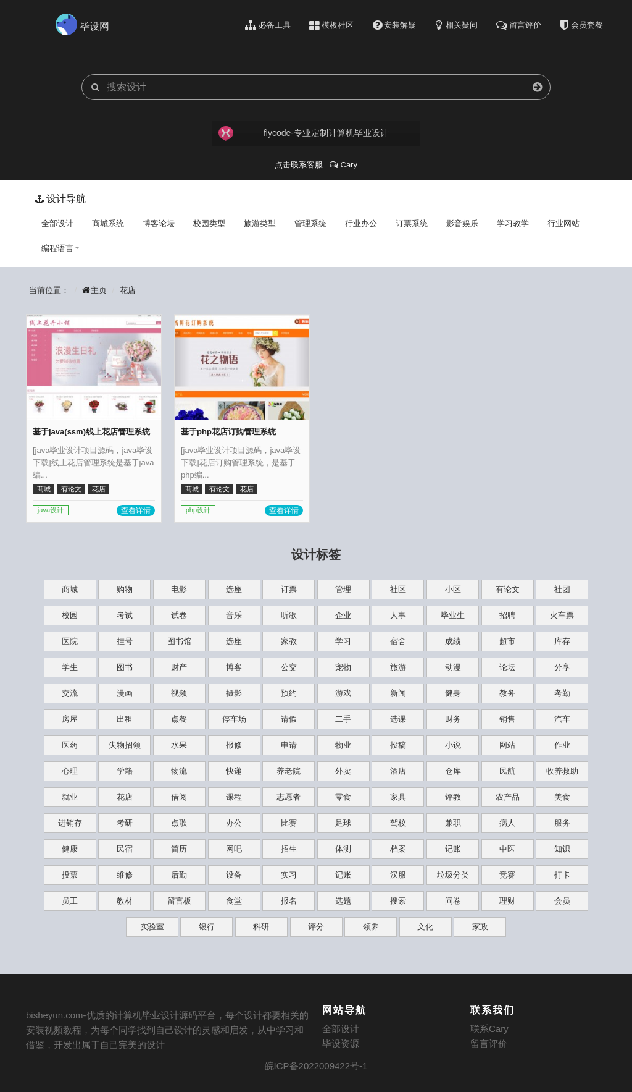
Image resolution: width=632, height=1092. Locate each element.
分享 (562, 667)
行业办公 (361, 223)
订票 (289, 589)
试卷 (179, 615)
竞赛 (507, 874)
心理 (70, 771)
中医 (507, 848)
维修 (125, 874)
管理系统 (310, 223)
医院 (70, 641)
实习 (289, 874)
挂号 (125, 641)
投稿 (398, 745)
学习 (343, 641)
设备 (234, 874)
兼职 (453, 822)
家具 (398, 797)
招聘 (507, 615)
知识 (562, 848)
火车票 (562, 615)
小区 (453, 589)
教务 (507, 693)
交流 (70, 693)
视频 (179, 693)
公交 (289, 667)
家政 (480, 926)
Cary (343, 164)
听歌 (289, 615)
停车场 (234, 719)
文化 (425, 926)
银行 (207, 926)
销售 (507, 719)
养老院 (288, 771)
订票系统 (412, 223)
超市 (507, 641)
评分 (316, 926)
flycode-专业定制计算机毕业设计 (303, 133)
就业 (70, 797)
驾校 (398, 822)
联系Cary (489, 1028)
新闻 (398, 693)
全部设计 (57, 223)
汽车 (562, 719)
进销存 (70, 822)
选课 (398, 719)
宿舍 (398, 641)
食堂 (234, 900)
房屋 (70, 719)
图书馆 (179, 641)
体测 (343, 848)
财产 (179, 667)
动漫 (453, 667)
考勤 (562, 693)
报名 (289, 900)
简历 (179, 848)
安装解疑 (395, 25)
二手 (343, 719)
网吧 (234, 848)
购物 (125, 589)
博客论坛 (159, 223)
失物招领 (125, 745)
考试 (125, 615)
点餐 (179, 719)
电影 (179, 589)
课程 (234, 797)
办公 (234, 822)
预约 (289, 693)
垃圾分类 (453, 874)
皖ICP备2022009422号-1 (316, 1065)
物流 (179, 771)
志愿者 (288, 797)
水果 (179, 745)
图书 (125, 667)
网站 (507, 745)
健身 (453, 693)
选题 (343, 900)
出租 (125, 719)
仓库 (453, 771)
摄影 (234, 693)
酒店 (398, 771)
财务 (453, 719)
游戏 (343, 693)
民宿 (125, 848)
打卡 (562, 874)
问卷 (453, 900)
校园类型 (209, 223)
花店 (128, 290)
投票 (70, 874)
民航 (507, 771)
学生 (70, 667)
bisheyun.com (54, 1015)
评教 (453, 797)
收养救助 (562, 771)
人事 (398, 615)
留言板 (179, 900)
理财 (507, 900)
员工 (70, 900)
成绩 (453, 641)
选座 (234, 589)
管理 (343, 589)
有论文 (508, 589)
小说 (453, 745)
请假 (289, 719)
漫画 (125, 693)
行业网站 (563, 223)
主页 (94, 290)
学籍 (125, 771)
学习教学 (513, 223)
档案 (398, 848)
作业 (562, 745)
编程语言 (60, 248)
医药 (70, 745)
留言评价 (488, 1043)
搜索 (398, 900)
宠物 (343, 667)
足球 (343, 822)
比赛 (289, 822)
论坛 (507, 667)
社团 (562, 589)
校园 (70, 615)
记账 (453, 848)
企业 (343, 615)
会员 (562, 900)
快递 (234, 771)
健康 (70, 848)
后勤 (179, 874)
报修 (234, 745)
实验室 (152, 926)
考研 (125, 822)
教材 (125, 900)
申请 (289, 745)
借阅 (179, 797)
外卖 (343, 771)
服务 (562, 822)
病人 (507, 822)
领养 (371, 926)
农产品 (508, 797)
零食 (343, 797)
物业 (343, 745)
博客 (234, 667)
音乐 (234, 615)
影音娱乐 (462, 223)
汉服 (398, 874)
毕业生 (453, 615)
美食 (562, 797)
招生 (289, 848)
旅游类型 (260, 223)
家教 (289, 641)
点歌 (179, 822)
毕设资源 (340, 1043)
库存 (562, 641)
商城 (70, 589)
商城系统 (108, 223)
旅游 (398, 667)
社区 (398, 589)
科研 (261, 926)
